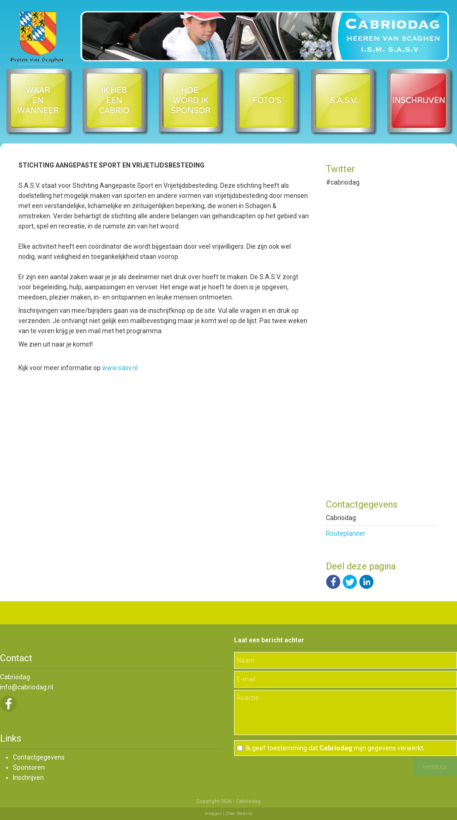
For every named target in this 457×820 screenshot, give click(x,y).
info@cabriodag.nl (26, 687)
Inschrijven (28, 777)
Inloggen (213, 813)
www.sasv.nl (120, 367)
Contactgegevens (39, 757)
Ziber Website (239, 813)
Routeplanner (346, 533)
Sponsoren (29, 767)
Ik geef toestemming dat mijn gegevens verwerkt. (335, 748)
